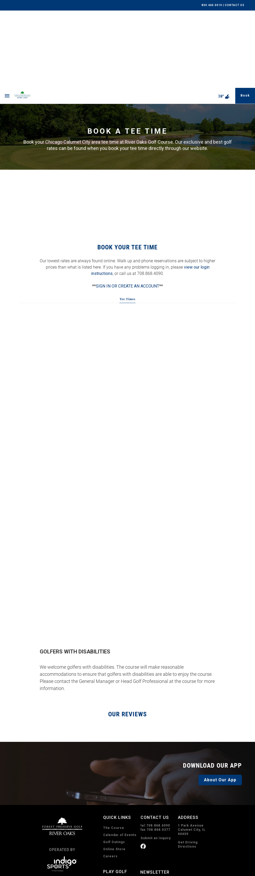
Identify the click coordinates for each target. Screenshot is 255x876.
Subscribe (157, 843)
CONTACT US (234, 5)
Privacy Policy (50, 871)
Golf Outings (114, 765)
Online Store (114, 772)
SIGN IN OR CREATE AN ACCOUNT (127, 208)
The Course (113, 750)
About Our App (220, 702)
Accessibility (99, 871)
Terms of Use (75, 871)
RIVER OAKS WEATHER (128, 128)
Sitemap (120, 871)
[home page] (34, 18)
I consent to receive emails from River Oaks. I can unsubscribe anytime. (178, 816)
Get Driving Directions (188, 767)
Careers (110, 779)
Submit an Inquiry (156, 761)
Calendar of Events (120, 757)
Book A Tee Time (120, 820)
